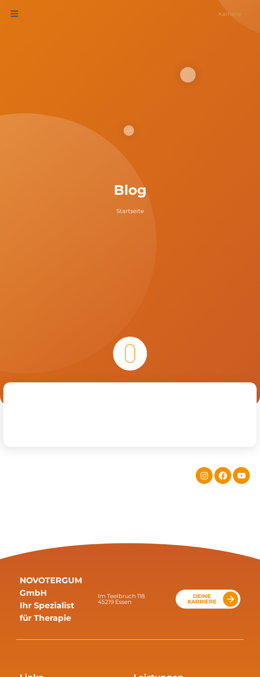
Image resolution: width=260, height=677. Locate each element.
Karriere (229, 13)
